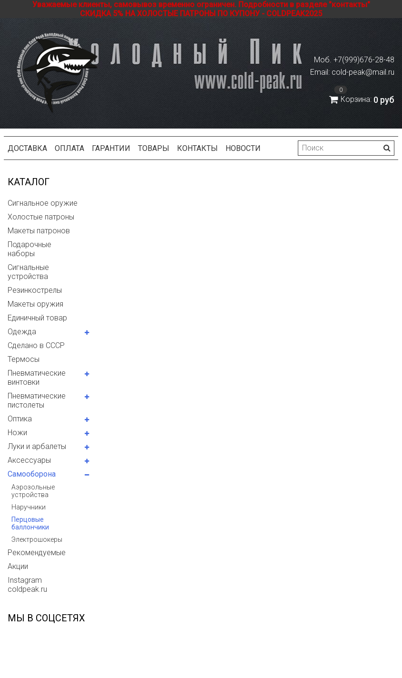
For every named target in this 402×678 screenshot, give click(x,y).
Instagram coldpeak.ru (27, 585)
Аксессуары (29, 460)
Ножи (17, 432)
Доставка (27, 148)
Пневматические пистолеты (37, 400)
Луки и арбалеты (37, 446)
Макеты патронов (39, 230)
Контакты (197, 148)
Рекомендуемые (37, 552)
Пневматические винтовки (37, 378)
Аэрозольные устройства (33, 491)
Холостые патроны (41, 216)
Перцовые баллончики (30, 523)
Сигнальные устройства (28, 272)
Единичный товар (37, 317)
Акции (18, 566)
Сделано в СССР (36, 345)
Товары (153, 148)
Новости (243, 148)
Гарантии (111, 148)
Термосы (23, 359)
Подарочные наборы (29, 249)
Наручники (28, 507)
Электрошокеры (36, 539)
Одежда (22, 331)
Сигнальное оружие (43, 203)
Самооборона (32, 474)
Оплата (69, 148)
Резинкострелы (35, 290)
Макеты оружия (35, 304)
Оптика (20, 418)
